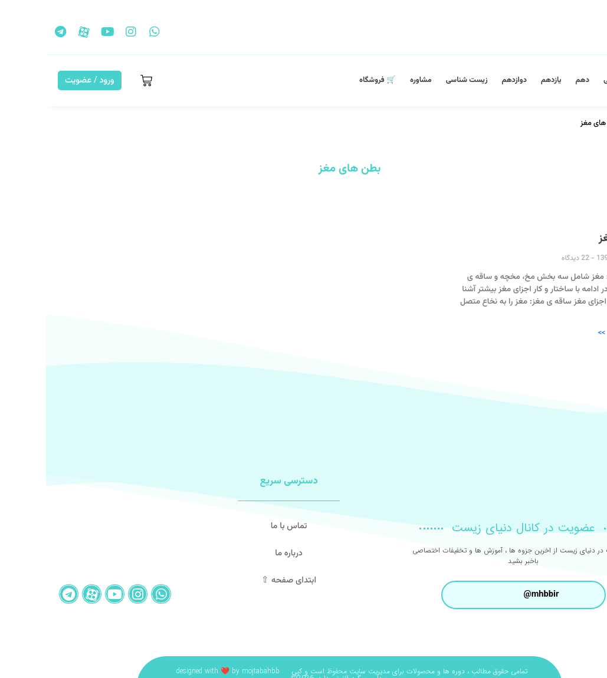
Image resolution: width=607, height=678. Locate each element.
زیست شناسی (421, 80)
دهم (536, 80)
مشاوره (375, 80)
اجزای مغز (574, 239)
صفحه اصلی (575, 80)
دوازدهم (468, 80)
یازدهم (505, 80)
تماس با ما (242, 526)
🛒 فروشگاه (331, 80)
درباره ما (243, 553)
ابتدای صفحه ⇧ (242, 580)
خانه (588, 123)
